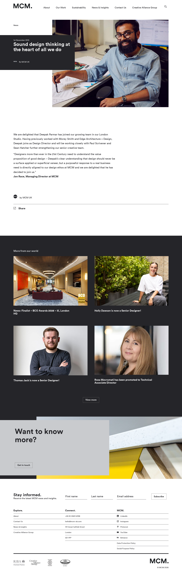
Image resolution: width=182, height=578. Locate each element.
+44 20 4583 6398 (72, 516)
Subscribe (159, 496)
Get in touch (23, 465)
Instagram (123, 521)
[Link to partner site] (19, 562)
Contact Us (120, 8)
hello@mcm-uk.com (73, 521)
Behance (122, 538)
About (46, 8)
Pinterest (122, 527)
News (15, 25)
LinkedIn (122, 516)
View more (91, 400)
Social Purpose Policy (125, 549)
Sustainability (79, 8)
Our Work (61, 8)
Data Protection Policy (126, 543)
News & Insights (100, 8)
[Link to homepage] (22, 5)
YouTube (122, 532)
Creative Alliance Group (144, 8)
